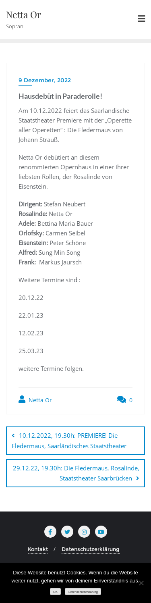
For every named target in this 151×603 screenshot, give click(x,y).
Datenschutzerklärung (91, 549)
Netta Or (35, 399)
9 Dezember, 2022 (45, 80)
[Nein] (141, 583)
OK (55, 592)
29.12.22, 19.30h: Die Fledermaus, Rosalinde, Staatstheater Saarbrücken (76, 473)
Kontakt (38, 549)
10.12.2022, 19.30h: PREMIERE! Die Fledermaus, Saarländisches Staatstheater (69, 440)
